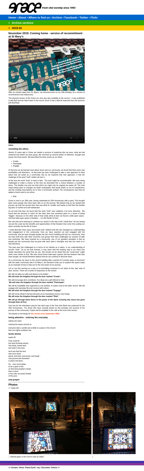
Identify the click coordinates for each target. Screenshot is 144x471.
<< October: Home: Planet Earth (22, 468)
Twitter (83, 17)
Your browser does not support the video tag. (46, 124)
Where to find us (39, 17)
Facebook (70, 17)
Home (12, 17)
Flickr (94, 17)
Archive (57, 17)
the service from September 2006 (45, 314)
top (38, 468)
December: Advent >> (50, 468)
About (22, 17)
